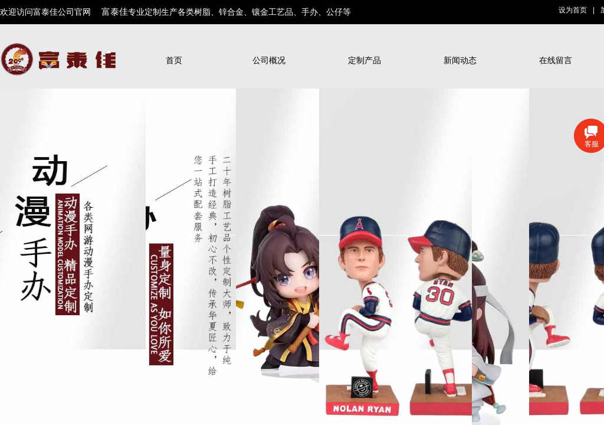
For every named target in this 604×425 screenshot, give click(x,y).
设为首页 (573, 10)
